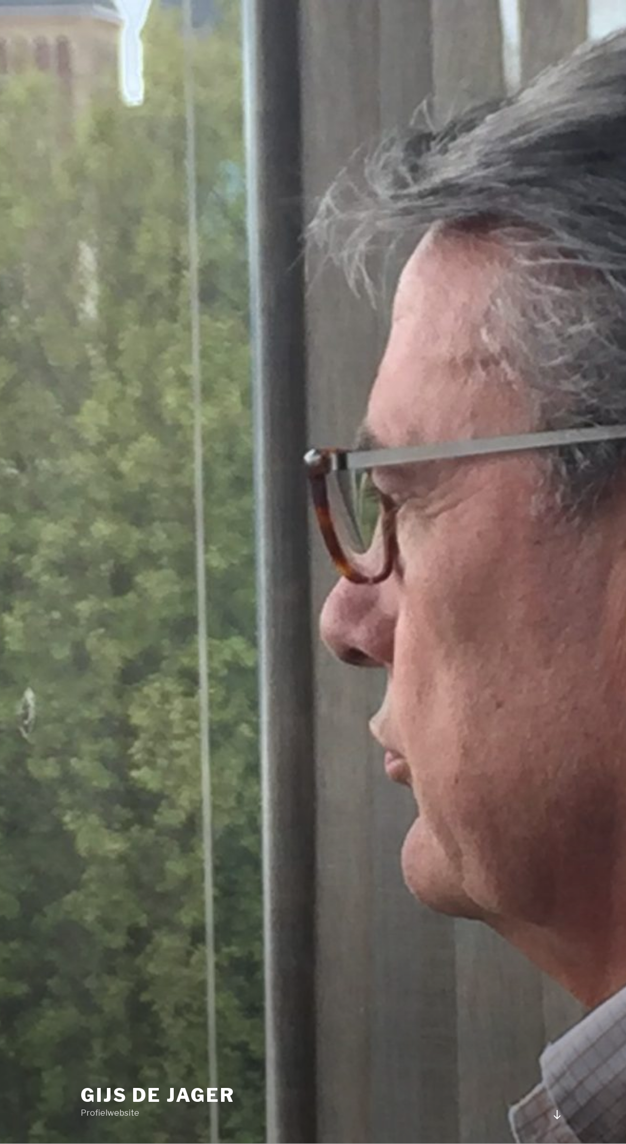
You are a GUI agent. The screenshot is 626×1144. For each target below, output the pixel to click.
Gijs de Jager (157, 1095)
